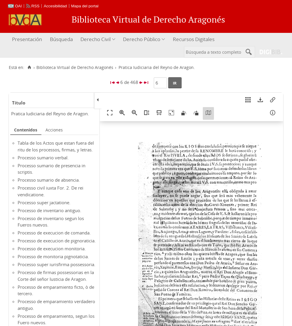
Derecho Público (141, 39)
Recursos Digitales (194, 39)
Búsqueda (61, 39)
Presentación (27, 39)
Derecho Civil (95, 39)
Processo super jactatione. (44, 202)
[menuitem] (28, 39)
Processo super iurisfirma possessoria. (56, 264)
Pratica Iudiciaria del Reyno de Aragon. (50, 113)
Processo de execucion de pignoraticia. (57, 241)
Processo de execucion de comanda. (54, 233)
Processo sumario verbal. (43, 158)
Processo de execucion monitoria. (52, 248)
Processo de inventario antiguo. (49, 210)
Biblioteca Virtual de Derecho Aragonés (74, 67)
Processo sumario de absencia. (49, 180)
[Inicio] (29, 67)
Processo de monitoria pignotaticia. (53, 256)
